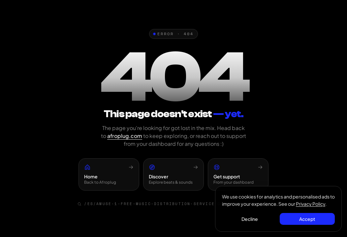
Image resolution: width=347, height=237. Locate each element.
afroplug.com (124, 135)
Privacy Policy (310, 204)
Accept (307, 219)
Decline (249, 219)
